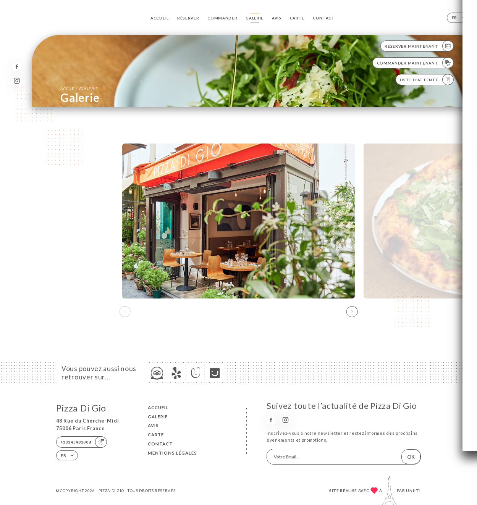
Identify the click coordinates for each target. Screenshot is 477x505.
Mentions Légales (172, 452)
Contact (324, 18)
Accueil (159, 18)
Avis (276, 18)
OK (411, 457)
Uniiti (413, 490)
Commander (222, 18)
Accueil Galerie (79, 88)
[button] (352, 311)
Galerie (255, 18)
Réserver (188, 18)
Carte (297, 18)
